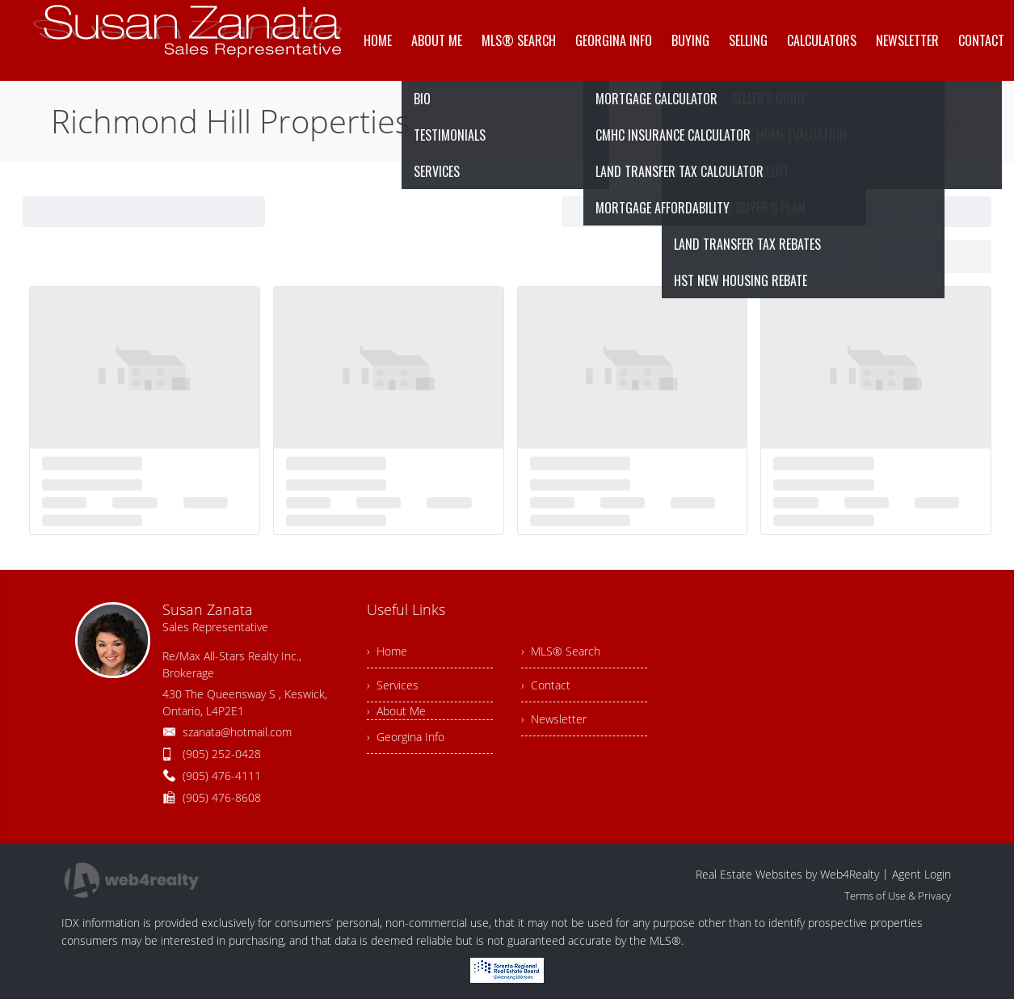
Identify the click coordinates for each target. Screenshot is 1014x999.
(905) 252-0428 (222, 753)
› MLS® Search (560, 651)
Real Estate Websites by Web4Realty (787, 874)
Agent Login (921, 874)
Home (807, 123)
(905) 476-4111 (222, 775)
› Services (393, 685)
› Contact (545, 685)
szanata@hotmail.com (237, 732)
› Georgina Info (405, 736)
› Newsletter (554, 719)
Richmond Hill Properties (896, 123)
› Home (387, 651)
